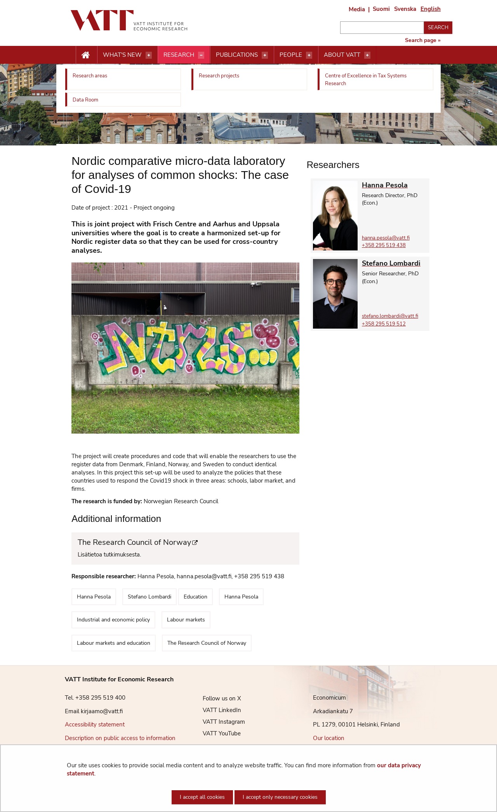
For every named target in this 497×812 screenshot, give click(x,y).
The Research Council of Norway (182, 543)
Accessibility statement (95, 724)
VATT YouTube (216, 733)
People (291, 55)
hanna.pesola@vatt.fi (386, 238)
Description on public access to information (120, 738)
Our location (328, 738)
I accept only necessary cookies (280, 797)
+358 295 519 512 (384, 323)
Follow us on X (216, 698)
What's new (122, 55)
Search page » (423, 40)
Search (438, 27)
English (431, 9)
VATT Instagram (218, 722)
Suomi (381, 9)
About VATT (342, 55)
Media (357, 9)
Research (178, 55)
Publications (237, 55)
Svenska (405, 9)
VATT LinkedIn (216, 710)
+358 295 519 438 (384, 245)
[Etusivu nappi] (86, 55)
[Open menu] (149, 55)
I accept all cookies (202, 797)
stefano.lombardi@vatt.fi (390, 316)
